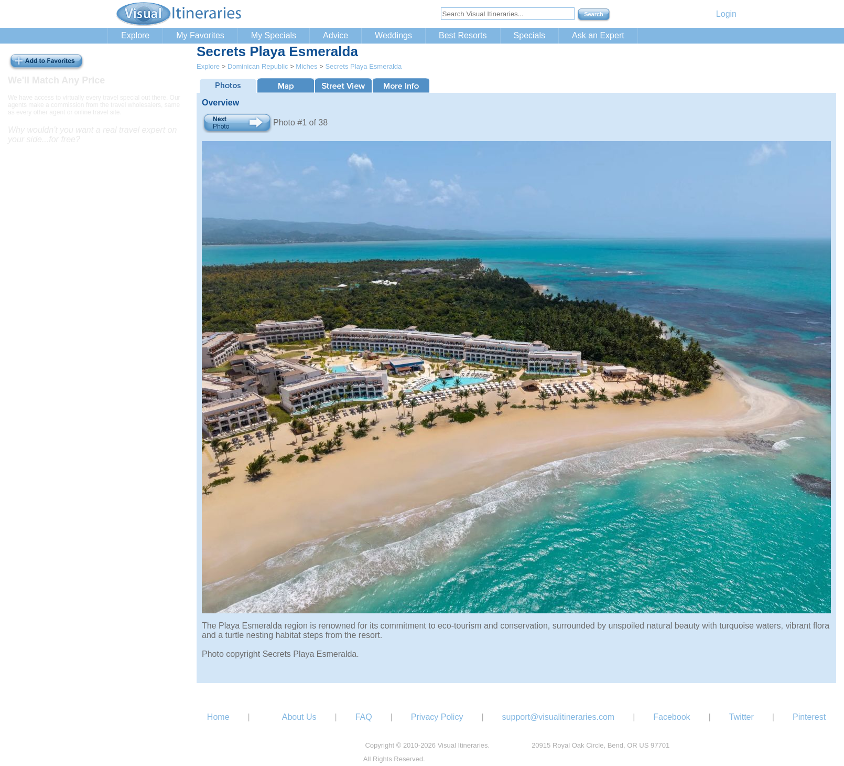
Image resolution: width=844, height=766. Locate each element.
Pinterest (809, 716)
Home (218, 716)
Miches (306, 66)
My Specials (273, 35)
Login (726, 13)
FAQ (363, 716)
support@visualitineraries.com (558, 716)
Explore (135, 35)
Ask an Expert (598, 35)
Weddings (393, 35)
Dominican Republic (258, 66)
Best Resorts (463, 35)
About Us (299, 716)
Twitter (741, 716)
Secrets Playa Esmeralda (363, 66)
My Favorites (200, 35)
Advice (335, 35)
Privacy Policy (437, 716)
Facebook (671, 716)
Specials (529, 35)
